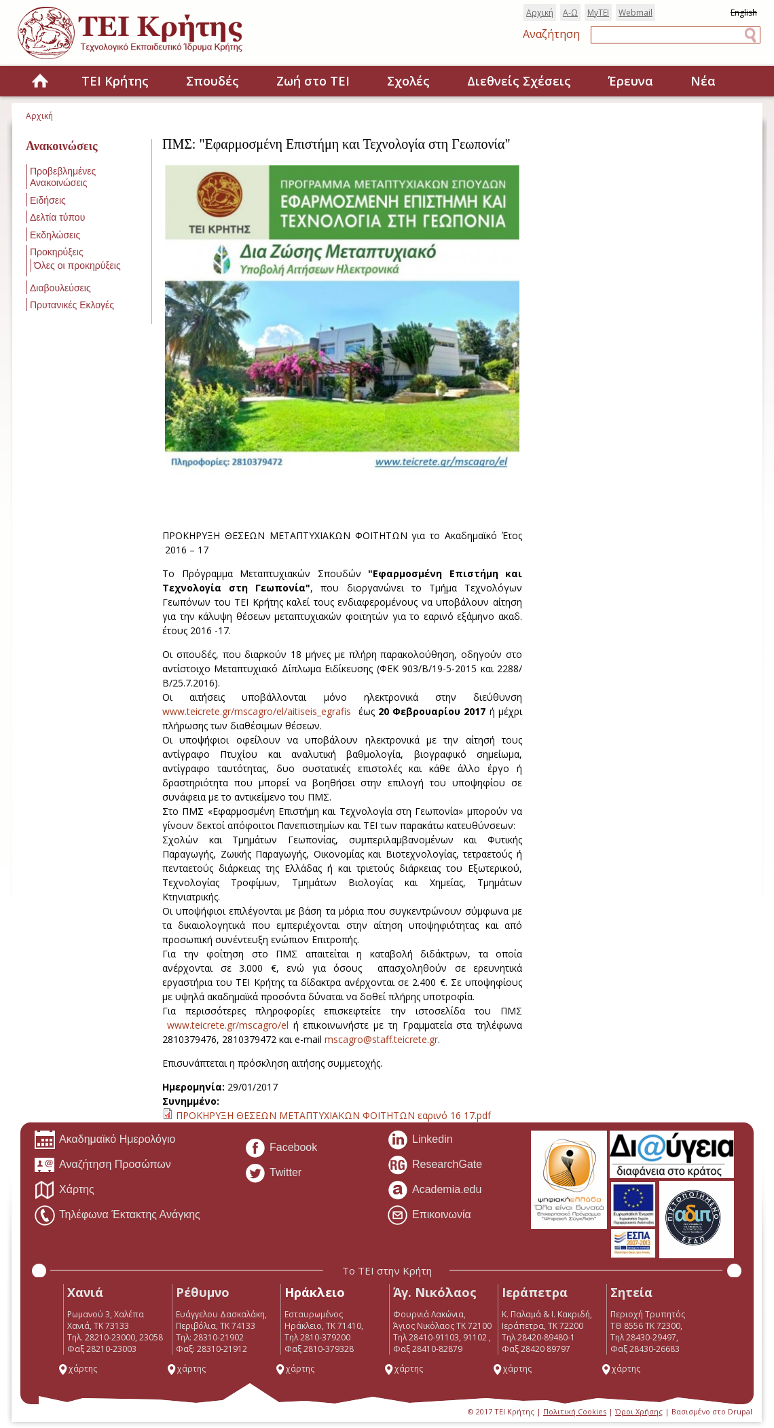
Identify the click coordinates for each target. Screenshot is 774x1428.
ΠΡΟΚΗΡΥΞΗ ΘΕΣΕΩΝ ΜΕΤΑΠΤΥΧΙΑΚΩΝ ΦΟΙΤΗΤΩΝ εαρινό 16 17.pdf (333, 1115)
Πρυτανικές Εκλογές (72, 304)
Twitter (272, 1173)
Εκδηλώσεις (55, 235)
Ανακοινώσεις (62, 146)
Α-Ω (570, 12)
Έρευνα (630, 81)
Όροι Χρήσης (639, 1411)
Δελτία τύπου (57, 217)
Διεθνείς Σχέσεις (519, 81)
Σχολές (408, 81)
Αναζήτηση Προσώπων (102, 1165)
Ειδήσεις (48, 200)
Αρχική (539, 12)
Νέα (703, 81)
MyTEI (598, 12)
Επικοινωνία (429, 1215)
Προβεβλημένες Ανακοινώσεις (63, 177)
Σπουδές (212, 81)
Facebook (280, 1148)
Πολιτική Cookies (574, 1411)
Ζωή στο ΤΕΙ (313, 81)
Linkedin (420, 1140)
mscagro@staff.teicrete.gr (381, 1039)
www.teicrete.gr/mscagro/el (228, 1025)
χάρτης (77, 1368)
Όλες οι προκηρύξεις (77, 265)
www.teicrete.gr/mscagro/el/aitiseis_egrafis (256, 711)
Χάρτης (64, 1190)
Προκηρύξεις (57, 251)
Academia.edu (434, 1190)
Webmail (635, 12)
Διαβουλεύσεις (60, 287)
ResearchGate (434, 1165)
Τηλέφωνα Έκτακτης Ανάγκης (117, 1215)
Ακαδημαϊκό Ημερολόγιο (104, 1140)
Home (40, 82)
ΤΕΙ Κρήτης (115, 81)
